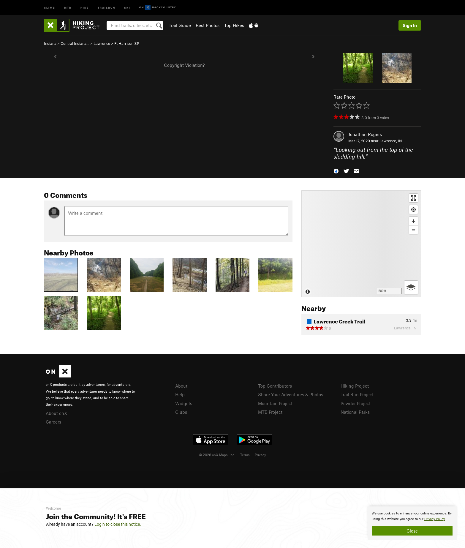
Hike (84, 7)
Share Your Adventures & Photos (290, 394)
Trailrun (106, 7)
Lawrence (102, 43)
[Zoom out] (413, 229)
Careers (53, 421)
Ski (127, 7)
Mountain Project (275, 403)
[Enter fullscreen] (413, 198)
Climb (49, 7)
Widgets (183, 403)
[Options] (411, 287)
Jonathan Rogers (365, 134)
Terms (245, 455)
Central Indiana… (75, 43)
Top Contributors (275, 386)
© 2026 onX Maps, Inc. (217, 455)
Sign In (410, 25)
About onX (56, 413)
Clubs (181, 412)
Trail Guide (180, 25)
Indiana (50, 43)
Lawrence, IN (390, 140)
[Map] (361, 244)
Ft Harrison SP (126, 43)
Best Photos (207, 25)
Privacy (260, 455)
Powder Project (356, 403)
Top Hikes (234, 25)
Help (180, 394)
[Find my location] (413, 209)
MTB (68, 7)
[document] (412, 523)
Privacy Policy (434, 519)
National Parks (355, 412)
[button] (336, 170)
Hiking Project (355, 386)
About (181, 386)
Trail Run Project (357, 394)
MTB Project (270, 412)
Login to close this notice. (117, 524)
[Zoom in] (413, 221)
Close (412, 530)
